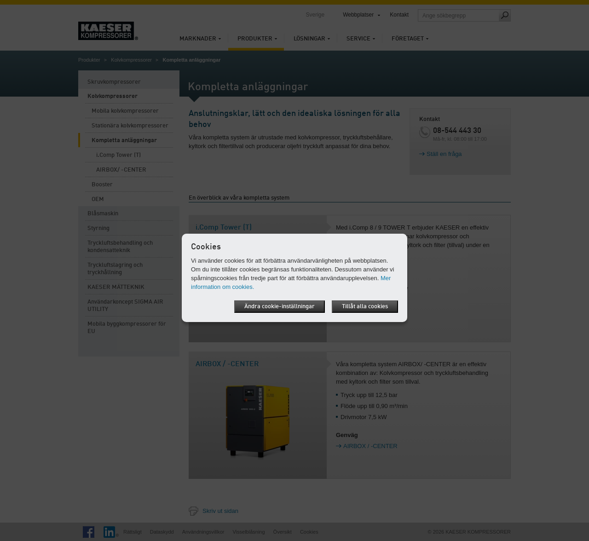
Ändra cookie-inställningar (279, 307)
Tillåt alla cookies (365, 307)
